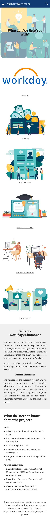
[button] (3, 3)
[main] (25, 33)
